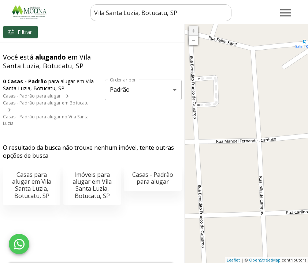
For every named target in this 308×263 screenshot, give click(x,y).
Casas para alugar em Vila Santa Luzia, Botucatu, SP (31, 185)
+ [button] (194, 30)
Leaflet (233, 260)
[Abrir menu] (285, 12)
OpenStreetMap (265, 260)
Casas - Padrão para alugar (32, 96)
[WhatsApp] (19, 244)
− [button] (193, 40)
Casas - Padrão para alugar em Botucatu (46, 103)
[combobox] (160, 12)
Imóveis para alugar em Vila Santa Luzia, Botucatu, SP (92, 185)
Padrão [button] (120, 89)
